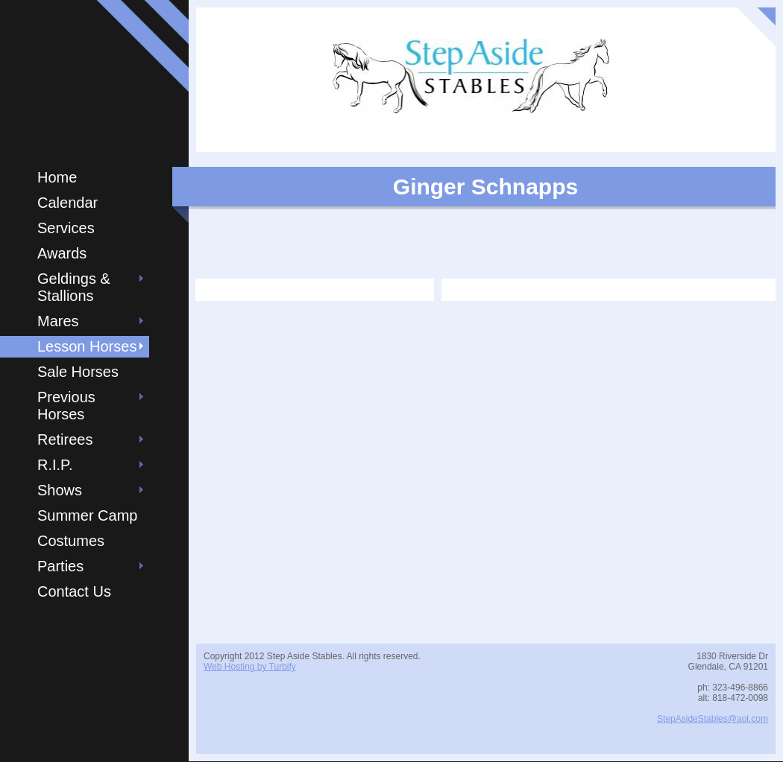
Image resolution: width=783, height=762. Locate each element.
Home (57, 177)
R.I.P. (54, 465)
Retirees (64, 439)
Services (66, 228)
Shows (59, 490)
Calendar (67, 202)
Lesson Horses (86, 346)
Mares (58, 321)
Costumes (70, 541)
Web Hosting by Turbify (250, 666)
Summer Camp (87, 515)
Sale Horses (78, 371)
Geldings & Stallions (73, 287)
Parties (60, 566)
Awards (62, 253)
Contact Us (74, 591)
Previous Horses (66, 405)
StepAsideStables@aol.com (712, 719)
